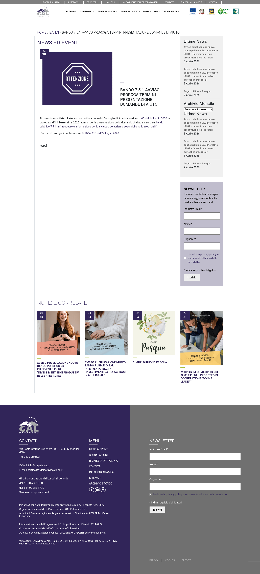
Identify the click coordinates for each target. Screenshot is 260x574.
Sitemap (95, 477)
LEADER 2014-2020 (106, 11)
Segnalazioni (98, 455)
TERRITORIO (86, 11)
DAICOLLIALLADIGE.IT (191, 2)
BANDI (146, 11)
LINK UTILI (110, 2)
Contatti (95, 466)
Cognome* (190, 239)
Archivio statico (100, 483)
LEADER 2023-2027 (129, 11)
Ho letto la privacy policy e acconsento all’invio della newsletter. (203, 258)
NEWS (156, 11)
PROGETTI (92, 2)
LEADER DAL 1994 (50, 2)
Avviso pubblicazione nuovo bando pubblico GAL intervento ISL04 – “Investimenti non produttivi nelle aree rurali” (201, 52)
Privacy (153, 560)
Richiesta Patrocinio (103, 460)
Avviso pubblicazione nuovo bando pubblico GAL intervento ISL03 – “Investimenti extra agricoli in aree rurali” (201, 74)
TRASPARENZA (170, 11)
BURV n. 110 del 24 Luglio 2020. (101, 133)
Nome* (188, 224)
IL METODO (73, 2)
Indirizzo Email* (193, 209)
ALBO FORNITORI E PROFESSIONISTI (140, 2)
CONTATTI (169, 2)
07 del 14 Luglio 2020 (154, 118)
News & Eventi (98, 449)
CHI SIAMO (70, 11)
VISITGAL (213, 2)
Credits (186, 560)
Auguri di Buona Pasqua (197, 91)
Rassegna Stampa (101, 472)
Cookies (170, 560)
